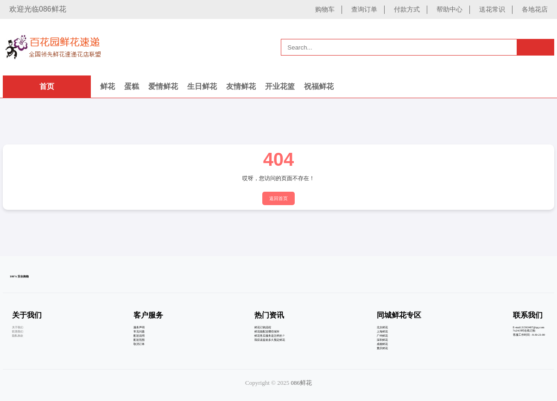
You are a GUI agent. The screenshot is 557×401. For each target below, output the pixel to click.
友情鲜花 (241, 86)
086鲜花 (301, 382)
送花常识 (492, 9)
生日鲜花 (202, 86)
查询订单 (364, 9)
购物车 (325, 9)
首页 (46, 86)
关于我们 (17, 327)
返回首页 (278, 198)
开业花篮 (280, 86)
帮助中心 (449, 9)
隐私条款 (17, 335)
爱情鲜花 (163, 86)
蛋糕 (131, 86)
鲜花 (107, 86)
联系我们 (17, 331)
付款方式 (407, 9)
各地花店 (535, 9)
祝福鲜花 (319, 86)
